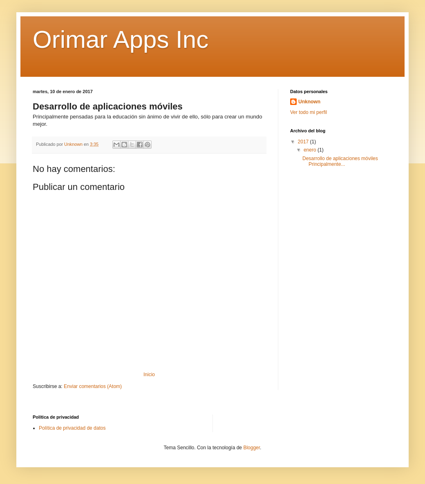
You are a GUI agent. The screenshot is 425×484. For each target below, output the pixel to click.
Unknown (309, 102)
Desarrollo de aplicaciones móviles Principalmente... (340, 161)
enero (311, 150)
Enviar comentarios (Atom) (93, 386)
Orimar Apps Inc (120, 39)
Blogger (251, 448)
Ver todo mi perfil (308, 112)
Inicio (149, 374)
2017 (304, 142)
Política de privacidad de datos (72, 428)
